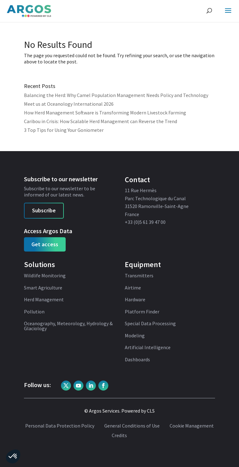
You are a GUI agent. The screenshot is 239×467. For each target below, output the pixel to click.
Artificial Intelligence (148, 347)
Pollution (34, 312)
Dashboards (137, 360)
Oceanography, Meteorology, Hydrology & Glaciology (68, 326)
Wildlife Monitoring (45, 276)
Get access (44, 244)
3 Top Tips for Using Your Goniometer (64, 130)
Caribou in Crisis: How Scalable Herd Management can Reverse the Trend (100, 121)
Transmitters (139, 276)
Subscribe (44, 210)
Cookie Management (192, 426)
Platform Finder (142, 312)
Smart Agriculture (43, 288)
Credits (119, 435)
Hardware (135, 300)
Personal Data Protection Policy (59, 426)
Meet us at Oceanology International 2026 (69, 104)
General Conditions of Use (132, 426)
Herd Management (44, 300)
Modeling (135, 336)
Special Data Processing (150, 323)
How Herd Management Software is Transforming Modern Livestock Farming (105, 112)
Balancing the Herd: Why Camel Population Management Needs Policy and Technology (116, 95)
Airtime (133, 288)
